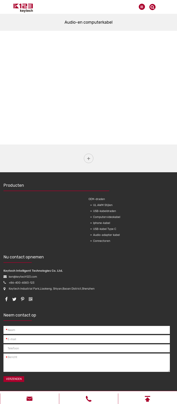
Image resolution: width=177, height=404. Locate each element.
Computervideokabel (106, 217)
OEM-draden (96, 199)
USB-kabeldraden (104, 211)
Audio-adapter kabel (106, 235)
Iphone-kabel (101, 223)
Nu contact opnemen (23, 258)
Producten (44, 187)
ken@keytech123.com (23, 276)
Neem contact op (19, 317)
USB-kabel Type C (104, 229)
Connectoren (101, 241)
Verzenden (14, 379)
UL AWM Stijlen (102, 205)
